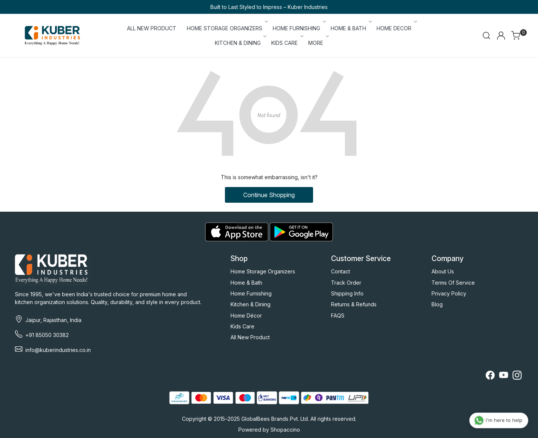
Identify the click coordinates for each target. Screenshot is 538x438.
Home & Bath (246, 282)
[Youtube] (504, 376)
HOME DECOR (396, 28)
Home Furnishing (251, 293)
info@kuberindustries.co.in (58, 350)
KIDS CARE (286, 43)
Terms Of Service (453, 282)
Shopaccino (285, 429)
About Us (443, 271)
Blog (437, 304)
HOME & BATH (351, 28)
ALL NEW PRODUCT (151, 28)
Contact (340, 271)
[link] (486, 35)
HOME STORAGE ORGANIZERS (227, 28)
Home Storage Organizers (263, 271)
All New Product (250, 337)
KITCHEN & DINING (240, 43)
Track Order (346, 282)
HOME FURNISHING (299, 28)
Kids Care (242, 326)
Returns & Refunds (354, 304)
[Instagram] (517, 376)
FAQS (337, 315)
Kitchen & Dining (250, 304)
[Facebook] (490, 376)
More (318, 43)
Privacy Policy (449, 293)
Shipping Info (347, 293)
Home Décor (246, 315)
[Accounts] (501, 35)
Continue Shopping (269, 195)
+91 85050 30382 (47, 335)
